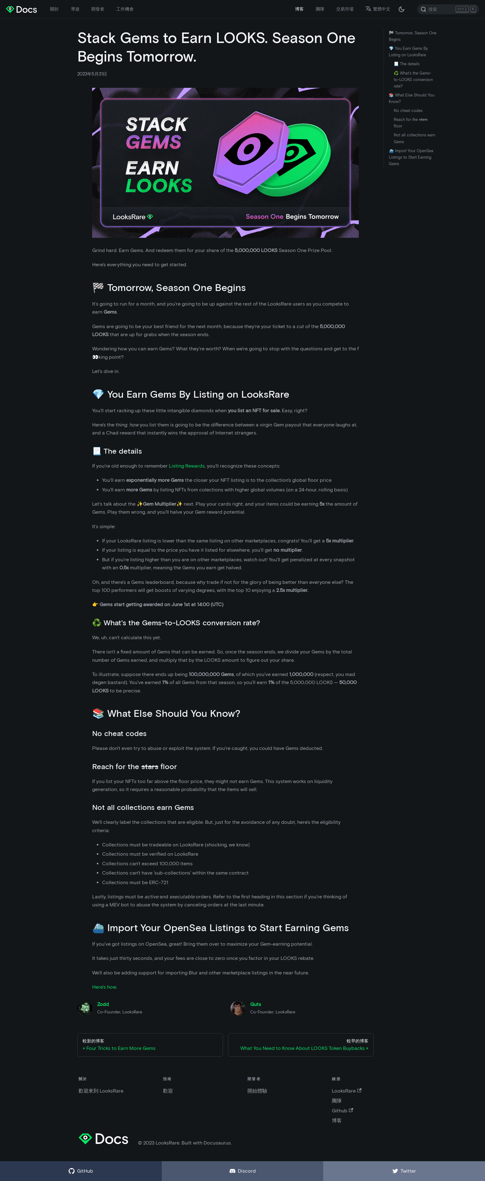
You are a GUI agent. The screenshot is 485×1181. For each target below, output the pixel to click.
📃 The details (406, 64)
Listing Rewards (187, 466)
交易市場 (345, 9)
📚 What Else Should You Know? (411, 98)
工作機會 (125, 9)
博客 (299, 9)
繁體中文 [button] (377, 9)
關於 (54, 9)
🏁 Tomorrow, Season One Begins (412, 36)
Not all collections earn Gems (414, 138)
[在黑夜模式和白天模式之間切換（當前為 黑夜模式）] (401, 9)
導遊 (75, 9)
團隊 (320, 9)
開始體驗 (257, 1091)
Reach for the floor (410, 122)
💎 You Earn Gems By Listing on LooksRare (408, 51)
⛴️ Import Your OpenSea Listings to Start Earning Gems (411, 157)
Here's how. (104, 987)
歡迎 (168, 1091)
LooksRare (346, 1091)
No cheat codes (408, 110)
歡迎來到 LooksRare (101, 1091)
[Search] (448, 9)
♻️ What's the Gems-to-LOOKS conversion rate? (413, 79)
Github (342, 1111)
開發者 (97, 9)
